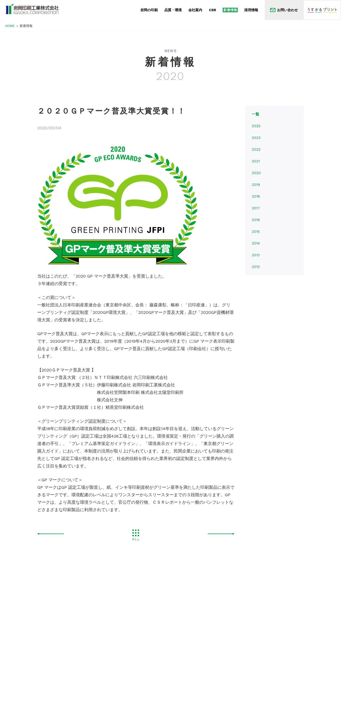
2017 (256, 208)
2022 (256, 149)
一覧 (255, 114)
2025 (256, 126)
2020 (256, 173)
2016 (256, 220)
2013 (256, 255)
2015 (256, 231)
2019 (256, 184)
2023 (256, 137)
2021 (256, 161)
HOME (9, 26)
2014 (256, 243)
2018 (256, 196)
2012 (256, 267)
